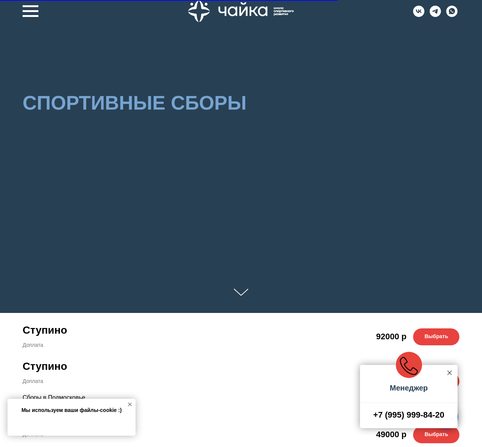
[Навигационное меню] (30, 11)
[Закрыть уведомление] (130, 404)
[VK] (418, 15)
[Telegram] (435, 15)
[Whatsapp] (452, 15)
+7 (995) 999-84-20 (408, 415)
